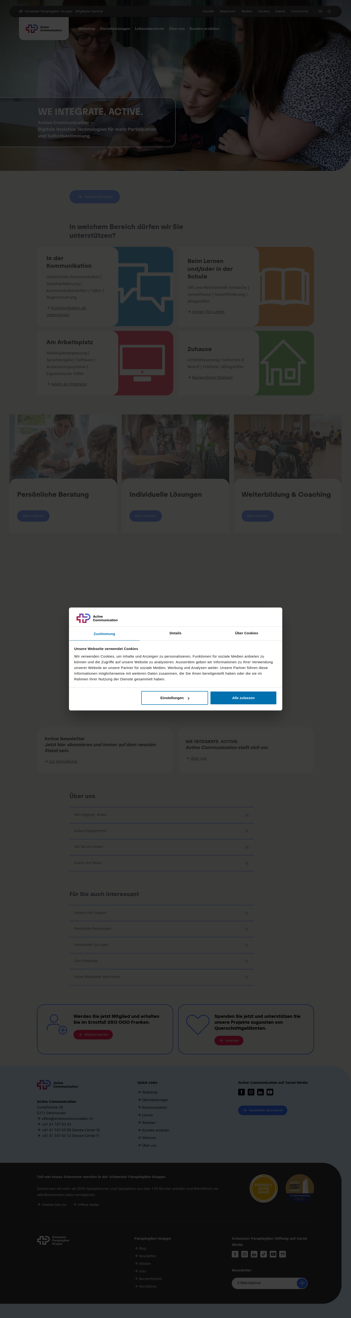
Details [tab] (176, 633)
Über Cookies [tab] (246, 633)
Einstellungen (174, 698)
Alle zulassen (243, 698)
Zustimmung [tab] (104, 634)
